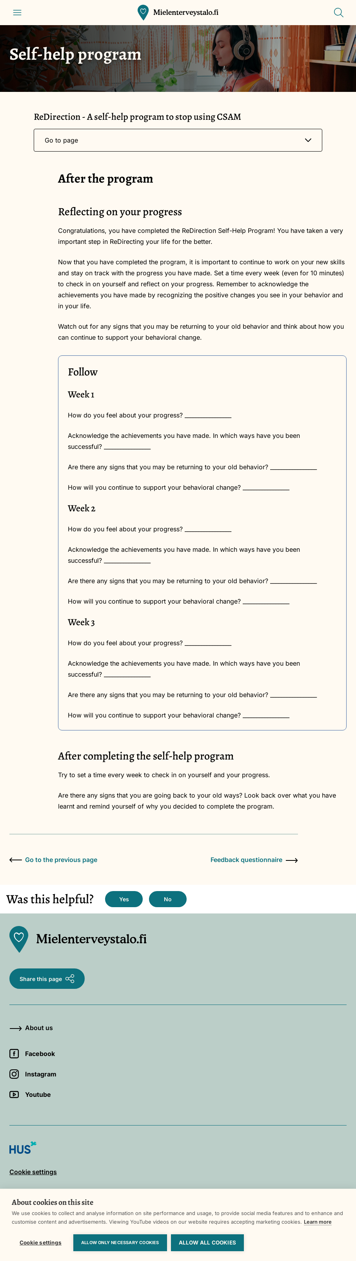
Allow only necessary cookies (120, 1242)
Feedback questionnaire (254, 859)
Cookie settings (41, 1242)
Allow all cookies (207, 1242)
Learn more (318, 1222)
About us (31, 1027)
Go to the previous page (53, 859)
